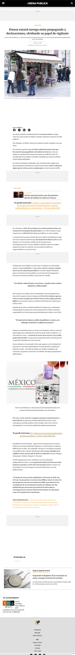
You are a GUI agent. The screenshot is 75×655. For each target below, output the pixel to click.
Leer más (17, 188)
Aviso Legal (37, 651)
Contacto (37, 648)
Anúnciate (37, 633)
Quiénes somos (37, 642)
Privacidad (37, 645)
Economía (37, 25)
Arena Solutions (37, 635)
